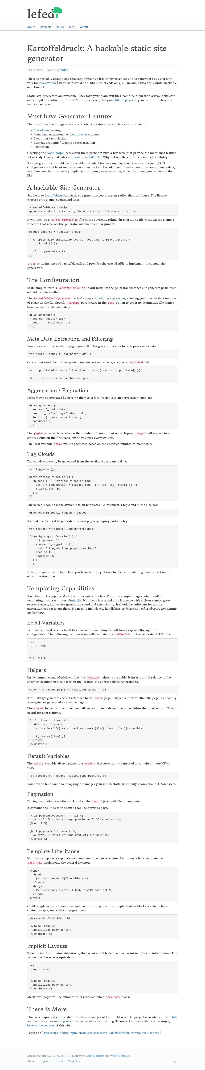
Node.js (52, 153)
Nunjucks (74, 600)
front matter (78, 134)
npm (61, 153)
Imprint (45, 1061)
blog (72, 27)
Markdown (41, 130)
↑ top (173, 1061)
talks (60, 27)
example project (61, 1021)
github (135, 1033)
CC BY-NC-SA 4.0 (58, 1055)
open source (150, 1033)
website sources (120, 1055)
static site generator (93, 1033)
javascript (51, 1033)
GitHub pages (123, 100)
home (31, 27)
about (84, 27)
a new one (49, 83)
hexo (76, 157)
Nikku (65, 70)
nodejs (64, 1033)
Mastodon (74, 1061)
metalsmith (93, 157)
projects (46, 27)
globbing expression (111, 298)
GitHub (171, 1017)
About (31, 1061)
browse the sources (40, 1025)
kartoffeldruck (55, 195)
